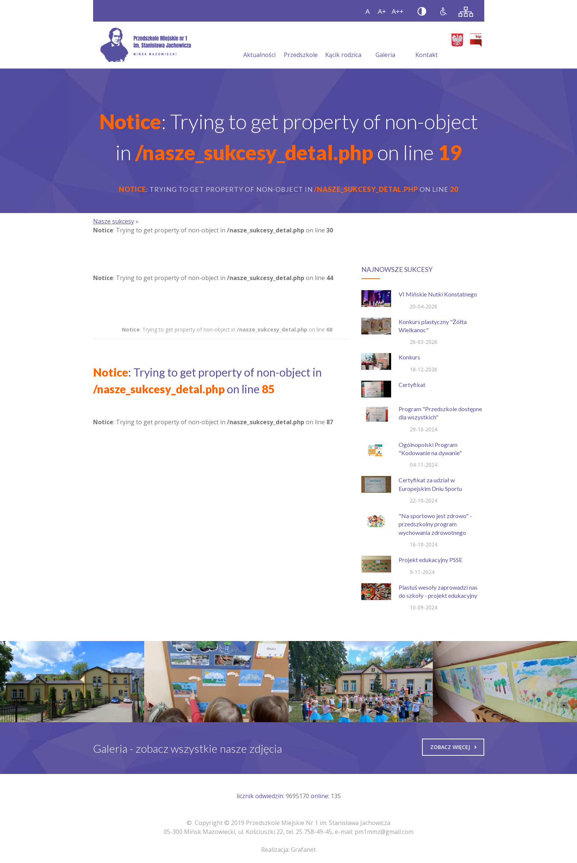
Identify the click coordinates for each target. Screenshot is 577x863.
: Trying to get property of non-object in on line (227, 329)
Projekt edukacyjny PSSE (430, 559)
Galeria (385, 46)
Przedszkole (301, 46)
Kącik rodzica (343, 46)
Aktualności (259, 46)
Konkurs (409, 357)
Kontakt (426, 46)
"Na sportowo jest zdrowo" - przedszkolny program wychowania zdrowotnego (435, 524)
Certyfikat (412, 384)
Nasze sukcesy (113, 221)
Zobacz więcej (453, 747)
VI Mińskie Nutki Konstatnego (438, 294)
